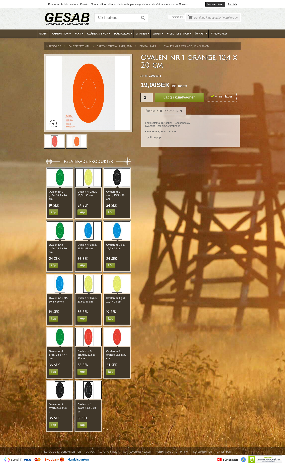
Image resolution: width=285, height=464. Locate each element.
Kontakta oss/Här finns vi (172, 452)
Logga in (176, 17)
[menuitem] (43, 33)
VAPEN (158, 33)
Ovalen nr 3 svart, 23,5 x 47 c (58, 408)
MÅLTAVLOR (123, 33)
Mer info (232, 4)
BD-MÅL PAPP (148, 46)
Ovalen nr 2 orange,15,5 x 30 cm (116, 355)
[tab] (163, 111)
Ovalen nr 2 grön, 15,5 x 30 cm (58, 248)
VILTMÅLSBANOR (179, 33)
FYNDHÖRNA (219, 33)
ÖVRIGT (201, 33)
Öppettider (224, 452)
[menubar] (142, 33)
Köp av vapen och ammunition (62, 452)
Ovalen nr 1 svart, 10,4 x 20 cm (86, 408)
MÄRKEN (142, 33)
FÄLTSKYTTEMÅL (79, 46)
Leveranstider (109, 452)
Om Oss (90, 452)
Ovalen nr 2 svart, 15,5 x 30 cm (115, 195)
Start (43, 33)
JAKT (79, 33)
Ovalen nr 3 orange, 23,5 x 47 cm (86, 355)
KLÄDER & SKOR (99, 33)
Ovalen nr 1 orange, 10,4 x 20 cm (186, 46)
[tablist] (190, 127)
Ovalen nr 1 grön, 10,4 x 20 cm (58, 195)
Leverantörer (202, 452)
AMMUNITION (62, 33)
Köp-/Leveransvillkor (137, 452)
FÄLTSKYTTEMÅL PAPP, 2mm (114, 46)
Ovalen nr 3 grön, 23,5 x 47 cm (58, 355)
